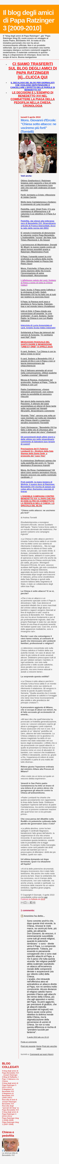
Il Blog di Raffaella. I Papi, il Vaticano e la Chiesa (10, 1079)
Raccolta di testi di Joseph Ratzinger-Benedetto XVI (9, 1102)
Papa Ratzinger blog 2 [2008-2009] (10, 1119)
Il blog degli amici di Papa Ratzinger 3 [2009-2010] (28, 20)
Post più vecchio (49, 1046)
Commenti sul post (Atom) (41, 1054)
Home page (39, 1047)
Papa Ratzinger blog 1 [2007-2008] (10, 1123)
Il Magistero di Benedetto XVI (8, 1090)
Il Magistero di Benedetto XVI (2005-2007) (8, 1095)
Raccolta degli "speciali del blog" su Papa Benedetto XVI (10, 1108)
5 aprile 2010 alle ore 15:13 (38, 1037)
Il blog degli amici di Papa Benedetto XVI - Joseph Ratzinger (10, 1073)
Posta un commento (29, 1042)
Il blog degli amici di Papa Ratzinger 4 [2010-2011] (10, 1114)
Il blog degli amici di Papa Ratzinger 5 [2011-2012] (10, 1085)
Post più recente (28, 1046)
